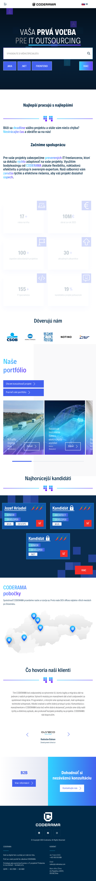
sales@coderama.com (57, 864)
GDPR (5, 869)
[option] (12, 337)
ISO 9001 (21, 869)
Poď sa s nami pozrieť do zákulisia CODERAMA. (19, 859)
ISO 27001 (13, 869)
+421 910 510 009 (56, 857)
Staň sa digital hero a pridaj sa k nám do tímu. (19, 855)
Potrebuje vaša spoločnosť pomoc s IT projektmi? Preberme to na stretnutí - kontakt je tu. (24, 864)
